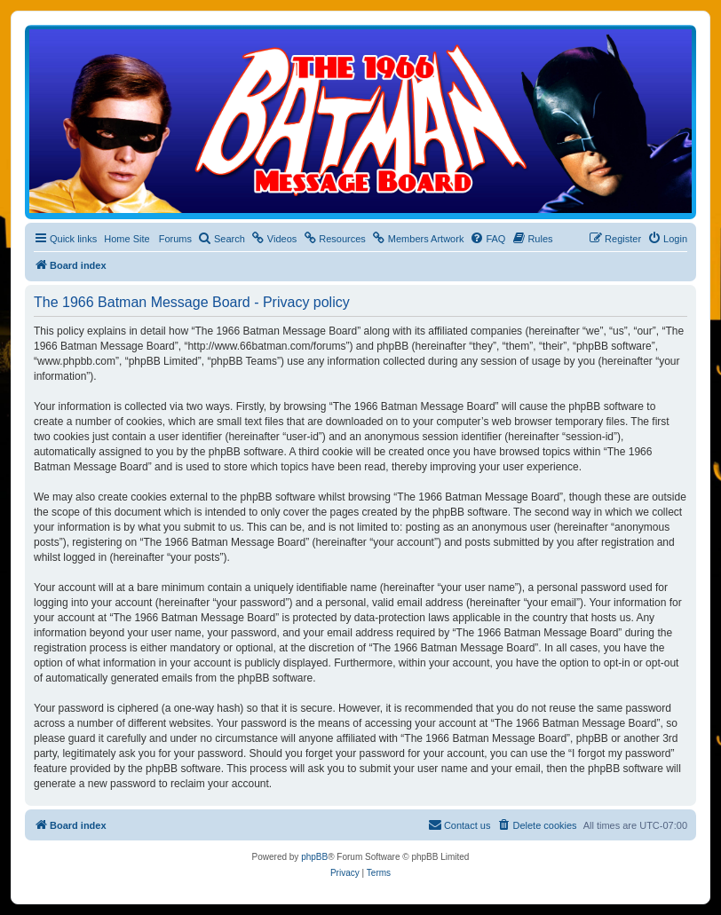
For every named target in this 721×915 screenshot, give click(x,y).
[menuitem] (221, 238)
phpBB (314, 857)
